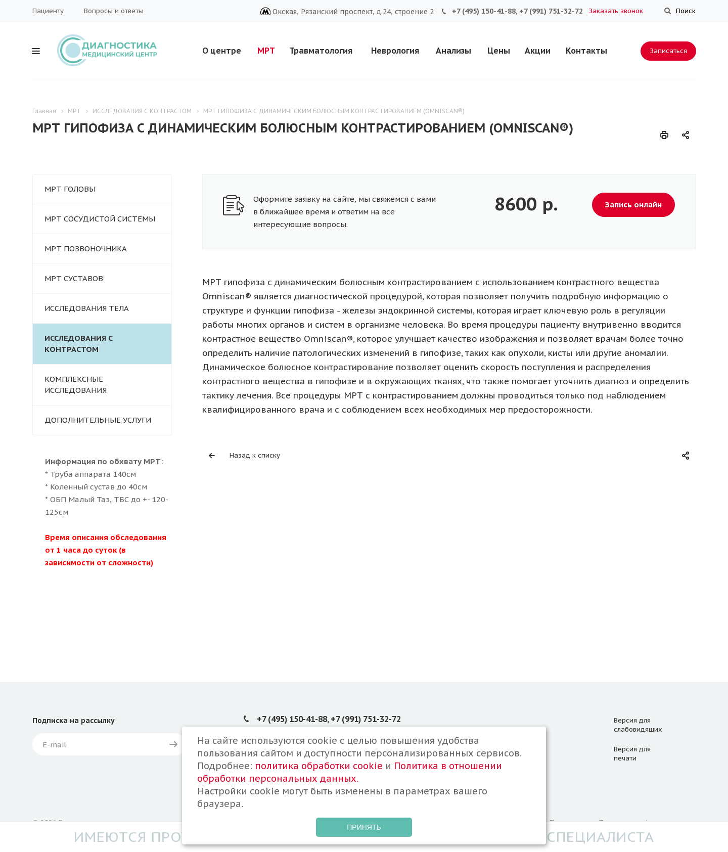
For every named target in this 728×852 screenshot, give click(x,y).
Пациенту (48, 11)
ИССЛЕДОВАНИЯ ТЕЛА (86, 308)
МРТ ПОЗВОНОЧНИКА (85, 248)
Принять (364, 827)
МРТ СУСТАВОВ (73, 278)
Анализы (453, 51)
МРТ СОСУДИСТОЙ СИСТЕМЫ (99, 218)
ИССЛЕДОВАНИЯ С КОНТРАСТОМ (78, 343)
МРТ (266, 51)
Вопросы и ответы (114, 11)
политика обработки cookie (319, 766)
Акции (538, 51)
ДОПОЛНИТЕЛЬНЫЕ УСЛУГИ (97, 420)
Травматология (320, 51)
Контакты (586, 51)
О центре (221, 51)
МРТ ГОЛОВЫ (70, 189)
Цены (498, 51)
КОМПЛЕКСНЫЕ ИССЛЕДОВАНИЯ (75, 384)
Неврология (395, 51)
